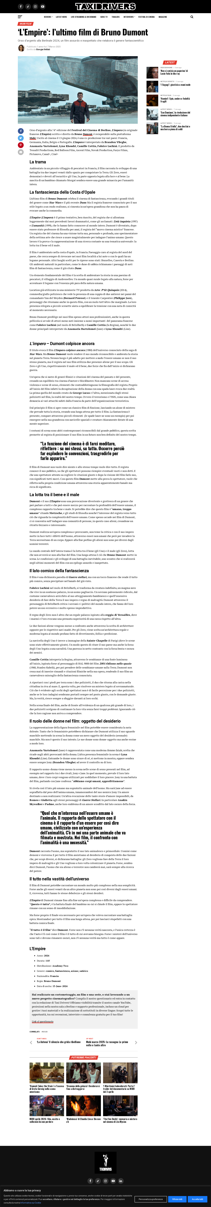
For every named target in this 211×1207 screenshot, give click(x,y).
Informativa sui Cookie (30, 1203)
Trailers (115, 16)
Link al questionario (43, 1021)
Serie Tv (103, 16)
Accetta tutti (197, 1199)
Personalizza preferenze (151, 1199)
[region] (105, 1196)
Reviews (47, 16)
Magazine (163, 16)
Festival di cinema (146, 16)
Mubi (45, 1032)
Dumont (88, 134)
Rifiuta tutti (177, 1199)
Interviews (129, 16)
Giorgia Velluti (43, 49)
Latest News (61, 16)
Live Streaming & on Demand (83, 16)
